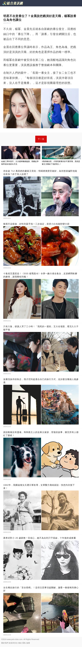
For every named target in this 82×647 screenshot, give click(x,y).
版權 (28, 643)
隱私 (24, 643)
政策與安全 (13, 643)
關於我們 (4, 643)
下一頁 (41, 139)
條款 (20, 643)
